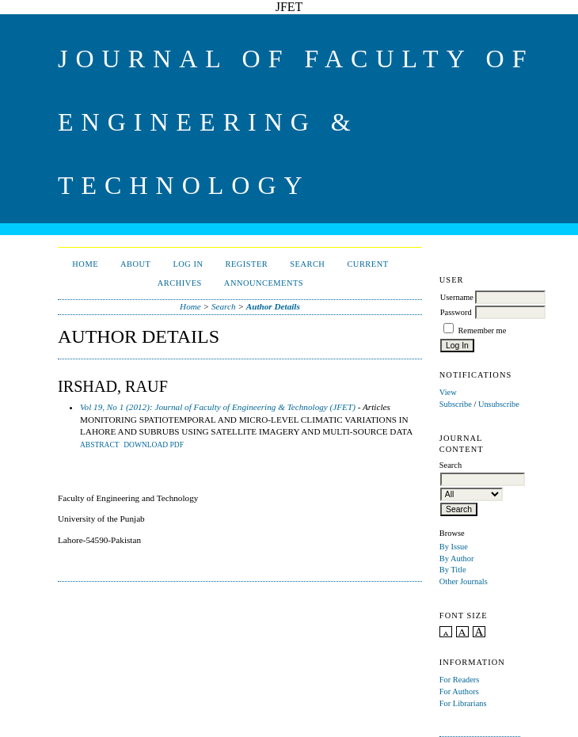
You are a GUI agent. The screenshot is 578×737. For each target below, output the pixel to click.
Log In (188, 264)
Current (367, 264)
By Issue (453, 546)
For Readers (459, 679)
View (448, 392)
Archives (180, 283)
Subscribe (455, 404)
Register (246, 264)
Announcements (263, 283)
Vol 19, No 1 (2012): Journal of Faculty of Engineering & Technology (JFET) (218, 407)
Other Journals (463, 581)
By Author (456, 558)
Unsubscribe (498, 404)
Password (456, 312)
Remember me (482, 330)
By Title (452, 569)
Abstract (100, 445)
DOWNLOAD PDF (154, 445)
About (135, 264)
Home (85, 264)
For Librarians (463, 703)
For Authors (459, 691)
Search (307, 264)
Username (456, 297)
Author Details (273, 306)
